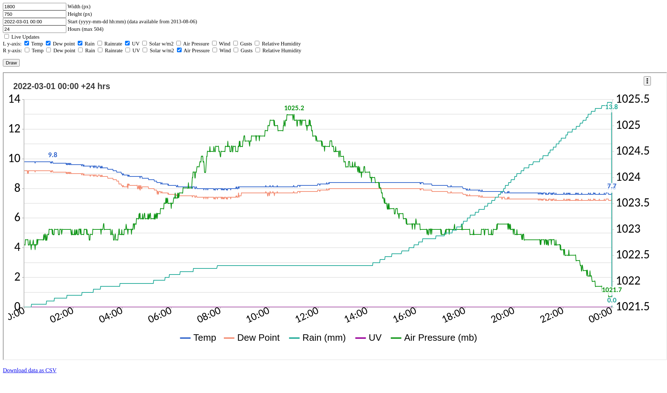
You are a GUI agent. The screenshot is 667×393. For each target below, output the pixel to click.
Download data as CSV (30, 370)
